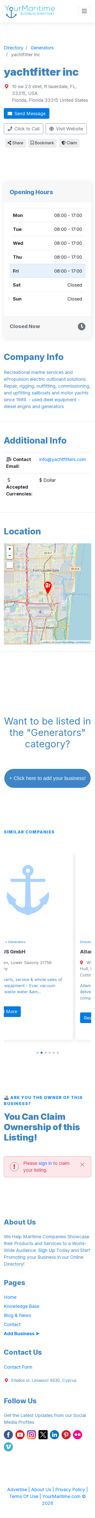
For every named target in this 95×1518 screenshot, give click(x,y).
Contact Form (18, 1367)
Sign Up (46, 1250)
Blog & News (17, 1315)
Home (10, 1297)
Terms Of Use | (25, 1496)
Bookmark (42, 143)
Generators (33, 942)
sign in (45, 1163)
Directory (13, 942)
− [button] (9, 556)
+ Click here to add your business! (47, 778)
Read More (21, 1011)
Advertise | (19, 1489)
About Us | (43, 1489)
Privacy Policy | (71, 1489)
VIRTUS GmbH (24, 952)
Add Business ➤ (21, 1333)
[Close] (82, 1164)
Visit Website (66, 128)
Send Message (27, 113)
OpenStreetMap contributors (72, 642)
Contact (12, 1324)
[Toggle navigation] (84, 11)
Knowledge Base (21, 1306)
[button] (37, 1053)
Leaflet (46, 642)
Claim (69, 143)
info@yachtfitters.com (62, 459)
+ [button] (9, 549)
